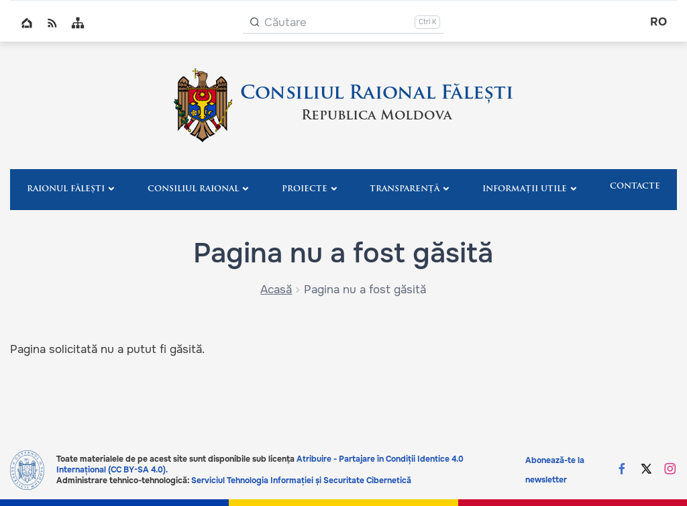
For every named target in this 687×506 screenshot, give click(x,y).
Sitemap (78, 23)
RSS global (52, 23)
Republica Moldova (376, 116)
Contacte (635, 187)
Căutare (285, 22)
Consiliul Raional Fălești (376, 94)
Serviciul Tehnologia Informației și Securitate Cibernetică (301, 480)
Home (27, 23)
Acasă (276, 290)
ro (658, 22)
